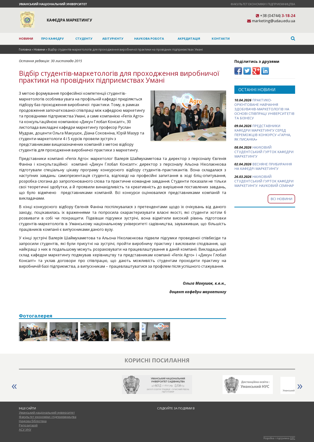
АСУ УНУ (25, 429)
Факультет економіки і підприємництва (263, 4)
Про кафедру (52, 38)
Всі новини (281, 199)
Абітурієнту (112, 38)
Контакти (221, 38)
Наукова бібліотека (33, 421)
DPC (292, 438)
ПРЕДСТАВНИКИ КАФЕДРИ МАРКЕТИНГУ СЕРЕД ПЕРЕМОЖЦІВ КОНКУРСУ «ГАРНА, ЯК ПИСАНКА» (262, 133)
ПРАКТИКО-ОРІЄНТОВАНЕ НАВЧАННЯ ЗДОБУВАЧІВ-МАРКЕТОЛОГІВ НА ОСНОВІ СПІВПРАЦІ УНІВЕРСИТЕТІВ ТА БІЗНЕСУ (264, 109)
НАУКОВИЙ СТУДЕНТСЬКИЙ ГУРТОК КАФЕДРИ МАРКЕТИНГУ (263, 152)
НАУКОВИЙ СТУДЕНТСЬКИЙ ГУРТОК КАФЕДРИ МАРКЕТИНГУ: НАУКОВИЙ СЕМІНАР (264, 181)
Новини (26, 38)
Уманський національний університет (53, 4)
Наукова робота (149, 38)
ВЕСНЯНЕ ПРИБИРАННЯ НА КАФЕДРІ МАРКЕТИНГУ (263, 166)
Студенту (83, 38)
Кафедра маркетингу (69, 20)
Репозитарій (28, 425)
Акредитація (189, 38)
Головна (25, 49)
